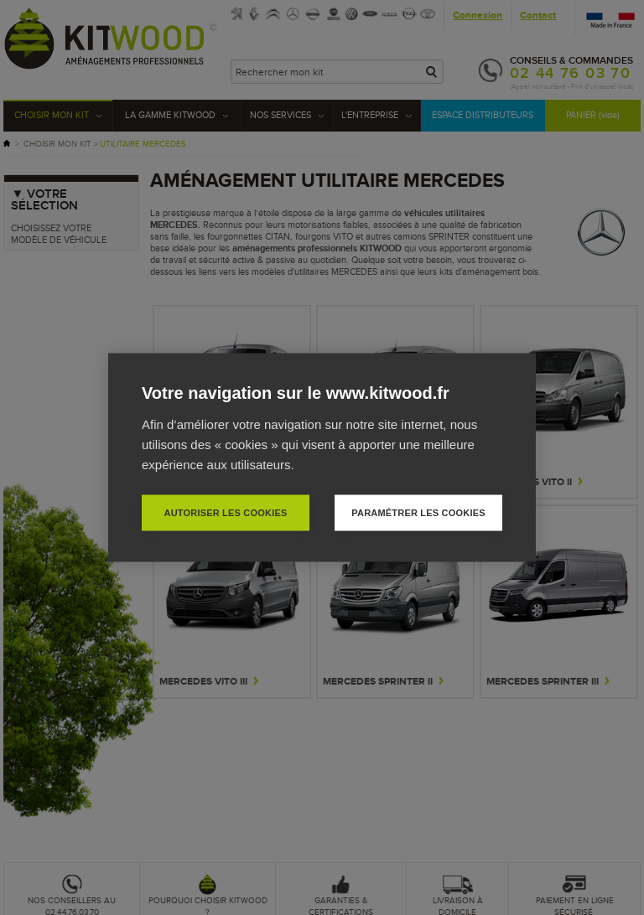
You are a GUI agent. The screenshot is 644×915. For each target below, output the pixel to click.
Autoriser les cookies (225, 513)
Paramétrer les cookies (418, 513)
